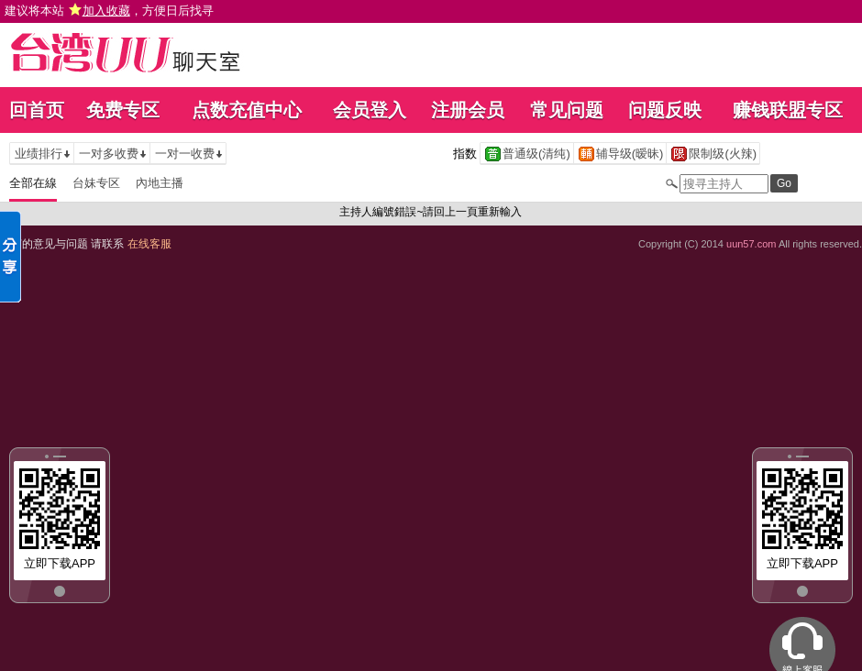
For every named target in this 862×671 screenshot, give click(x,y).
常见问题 (566, 110)
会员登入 (369, 110)
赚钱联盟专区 (788, 110)
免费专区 (123, 110)
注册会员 (467, 110)
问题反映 (665, 110)
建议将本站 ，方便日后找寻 (109, 10)
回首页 (36, 110)
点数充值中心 (247, 110)
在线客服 (149, 243)
